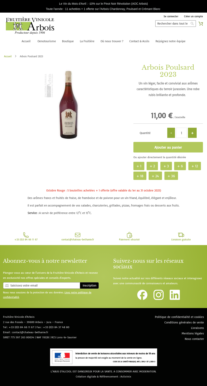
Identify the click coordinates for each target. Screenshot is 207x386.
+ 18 (139, 176)
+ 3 (166, 166)
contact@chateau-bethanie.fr (30, 332)
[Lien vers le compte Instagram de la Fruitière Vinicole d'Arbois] (158, 299)
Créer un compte (193, 16)
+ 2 (152, 166)
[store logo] (30, 26)
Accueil (8, 56)
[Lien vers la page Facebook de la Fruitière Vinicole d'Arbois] (142, 299)
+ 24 (155, 176)
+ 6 (180, 166)
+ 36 (171, 176)
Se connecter (171, 16)
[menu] (103, 41)
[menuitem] (26, 41)
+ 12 (194, 166)
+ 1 (138, 166)
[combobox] (175, 23)
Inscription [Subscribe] (89, 285)
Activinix (125, 376)
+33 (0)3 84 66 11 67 (21, 327)
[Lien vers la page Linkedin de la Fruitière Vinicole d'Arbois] (175, 299)
